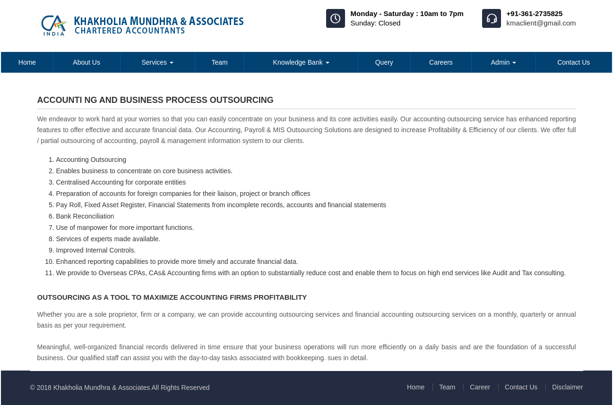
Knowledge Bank (301, 62)
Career (480, 387)
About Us (86, 62)
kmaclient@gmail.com (541, 23)
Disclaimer (567, 387)
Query (384, 62)
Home (27, 62)
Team (219, 62)
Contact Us (573, 62)
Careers (441, 62)
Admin (504, 62)
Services (157, 62)
